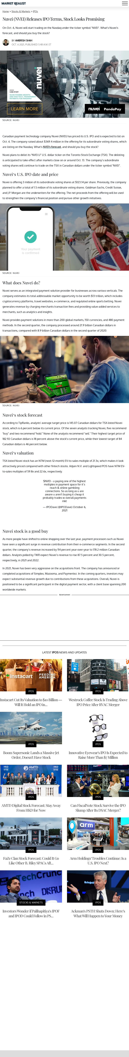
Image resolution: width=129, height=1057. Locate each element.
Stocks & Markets (21, 11)
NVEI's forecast (52, 147)
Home (6, 11)
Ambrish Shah (23, 40)
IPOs (35, 11)
